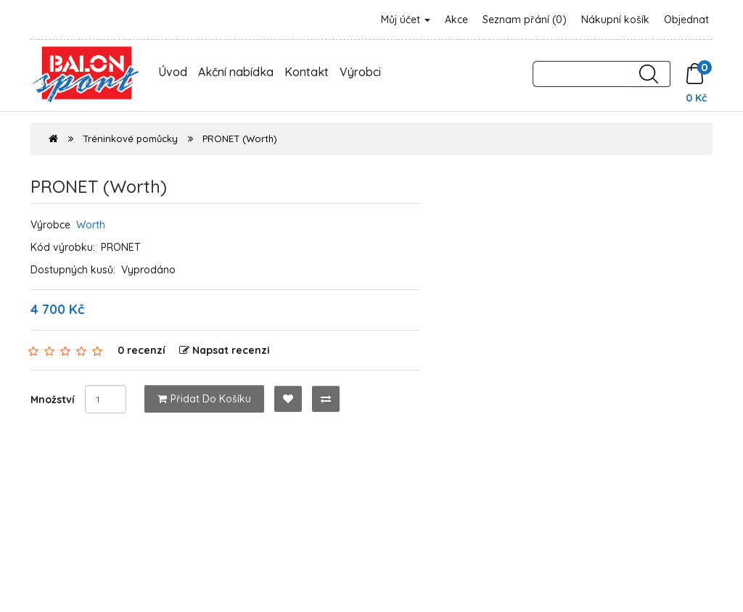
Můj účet (405, 19)
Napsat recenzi (224, 350)
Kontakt (306, 72)
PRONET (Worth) (239, 138)
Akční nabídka (236, 72)
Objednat (686, 19)
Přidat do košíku (204, 398)
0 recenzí (141, 350)
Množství (52, 399)
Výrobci (360, 72)
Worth (90, 224)
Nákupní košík (615, 19)
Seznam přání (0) (525, 19)
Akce (456, 19)
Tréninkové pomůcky (130, 138)
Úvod (172, 72)
